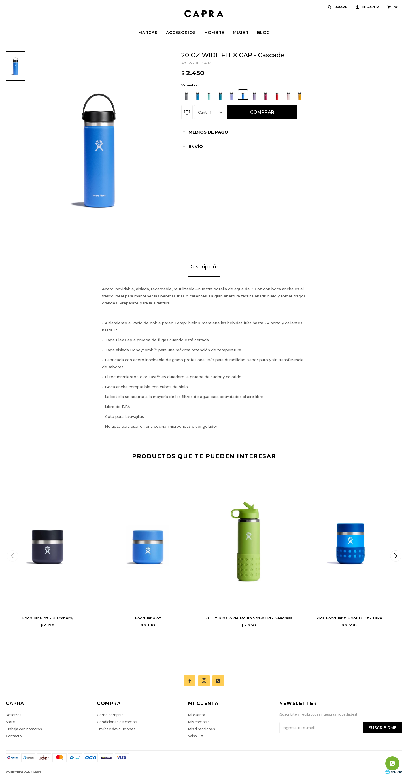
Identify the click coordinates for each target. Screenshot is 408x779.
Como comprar (110, 715)
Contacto (14, 736)
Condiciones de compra (117, 722)
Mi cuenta (196, 715)
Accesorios (181, 32)
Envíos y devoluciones (116, 729)
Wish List (196, 736)
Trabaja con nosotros (24, 729)
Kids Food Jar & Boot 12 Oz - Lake (349, 618)
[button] (396, 556)
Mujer (240, 32)
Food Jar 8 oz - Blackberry (47, 618)
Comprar (262, 112)
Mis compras (198, 722)
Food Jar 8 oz (148, 618)
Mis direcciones (201, 729)
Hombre (214, 32)
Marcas (148, 32)
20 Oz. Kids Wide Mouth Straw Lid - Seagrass (248, 618)
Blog (263, 32)
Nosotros (13, 715)
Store (10, 722)
